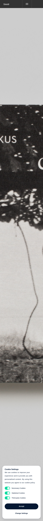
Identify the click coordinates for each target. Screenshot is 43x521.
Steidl (6, 4)
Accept (21, 506)
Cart (21, 259)
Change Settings (21, 513)
